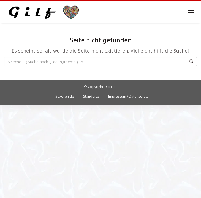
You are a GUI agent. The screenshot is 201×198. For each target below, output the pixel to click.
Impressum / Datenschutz (128, 96)
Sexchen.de (64, 96)
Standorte (91, 96)
